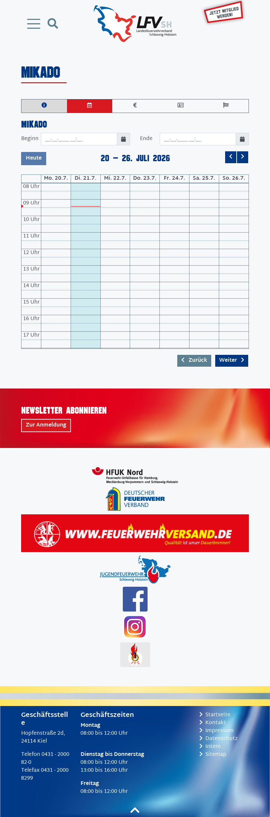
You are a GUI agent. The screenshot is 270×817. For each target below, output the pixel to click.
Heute (34, 158)
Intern (210, 747)
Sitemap (212, 755)
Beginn (30, 139)
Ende (146, 139)
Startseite (214, 715)
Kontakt (212, 723)
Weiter (231, 360)
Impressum (216, 731)
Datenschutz (218, 739)
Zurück (194, 360)
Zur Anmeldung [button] (46, 425)
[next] (242, 157)
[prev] (230, 157)
